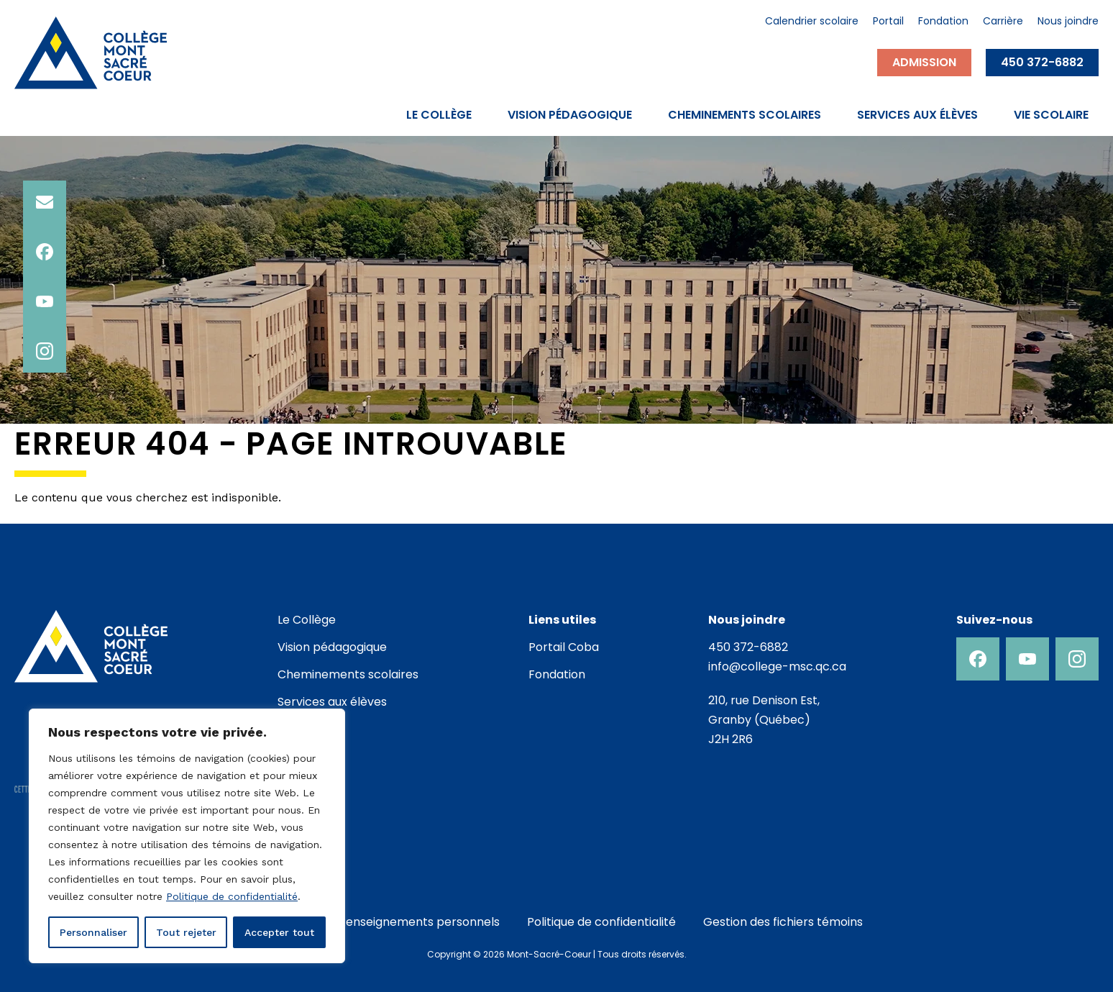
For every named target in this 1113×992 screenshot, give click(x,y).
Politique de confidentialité (232, 896)
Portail (888, 22)
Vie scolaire (1051, 114)
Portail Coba (563, 647)
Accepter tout (279, 932)
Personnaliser (93, 932)
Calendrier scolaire (811, 22)
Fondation (943, 22)
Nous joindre (1068, 22)
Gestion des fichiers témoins (783, 922)
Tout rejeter (186, 932)
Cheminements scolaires (744, 114)
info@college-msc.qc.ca (777, 666)
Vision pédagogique (570, 114)
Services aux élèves (917, 114)
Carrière (1003, 22)
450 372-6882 (1042, 62)
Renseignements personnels (419, 922)
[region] (187, 836)
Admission (924, 62)
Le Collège (439, 114)
